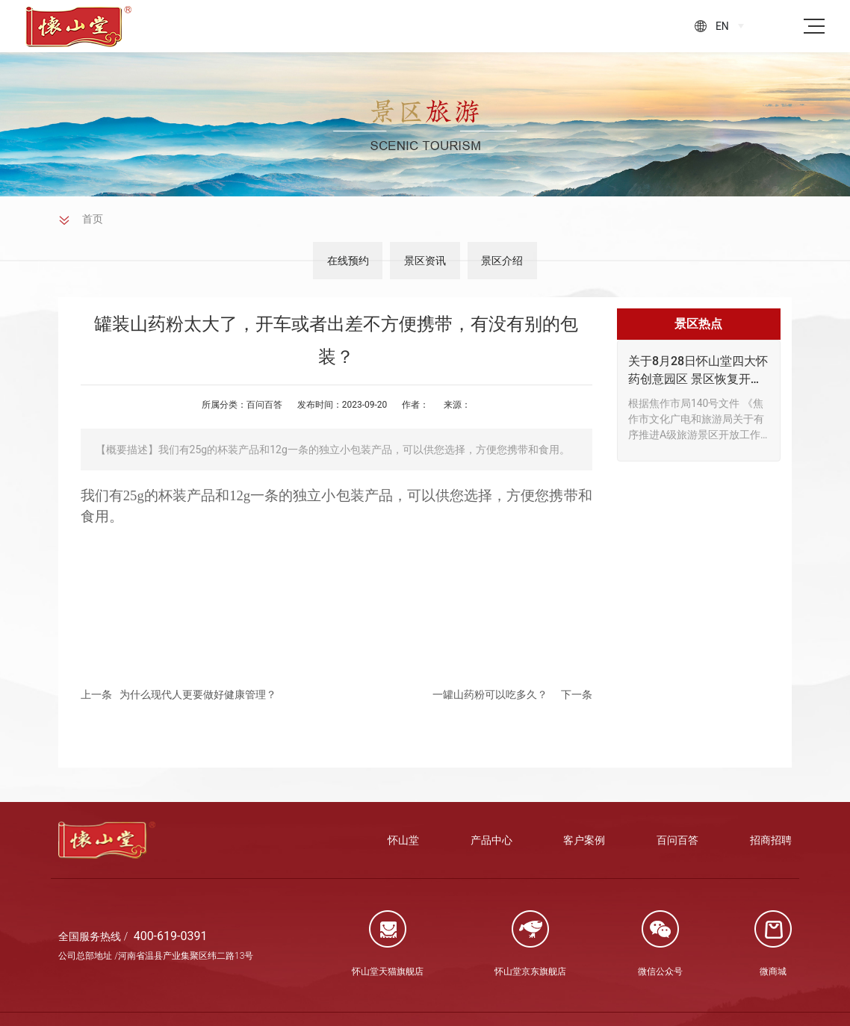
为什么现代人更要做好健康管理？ (198, 694)
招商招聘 (771, 840)
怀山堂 (403, 840)
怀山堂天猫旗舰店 (388, 971)
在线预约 (331, 261)
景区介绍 (519, 261)
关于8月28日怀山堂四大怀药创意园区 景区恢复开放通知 (698, 371)
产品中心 (491, 840)
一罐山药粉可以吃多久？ (489, 694)
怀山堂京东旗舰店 (530, 971)
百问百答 (264, 404)
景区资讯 (425, 261)
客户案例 (584, 840)
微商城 (773, 971)
